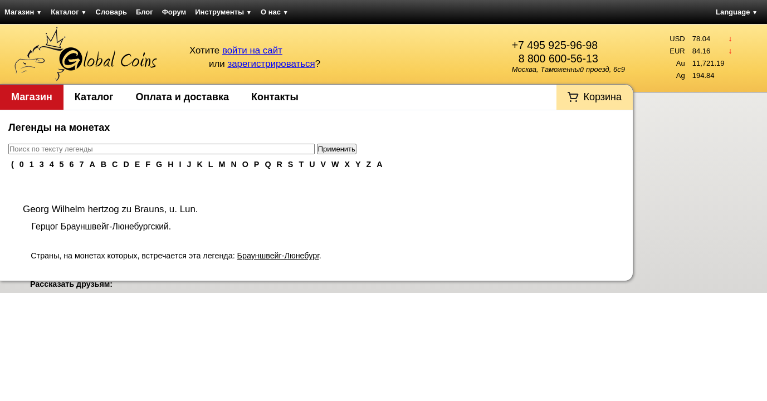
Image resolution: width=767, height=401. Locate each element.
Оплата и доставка (182, 96)
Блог (144, 12)
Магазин (23, 12)
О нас (275, 12)
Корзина (602, 96)
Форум (174, 12)
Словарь (111, 12)
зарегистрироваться (271, 63)
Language (737, 12)
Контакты (275, 96)
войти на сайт (252, 50)
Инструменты (223, 12)
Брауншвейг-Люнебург (278, 255)
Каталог (68, 12)
